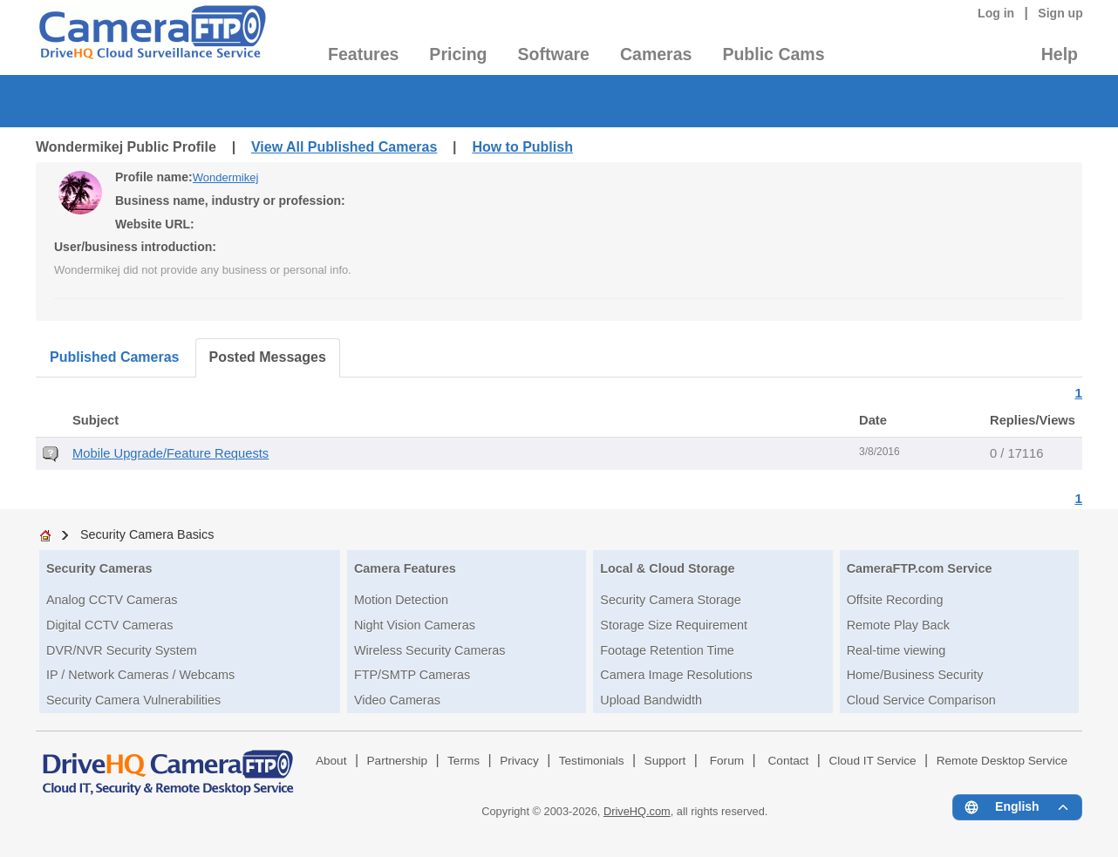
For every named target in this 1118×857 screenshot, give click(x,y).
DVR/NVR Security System (121, 650)
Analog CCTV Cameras (111, 600)
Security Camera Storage (670, 600)
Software (554, 54)
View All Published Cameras (344, 146)
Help (1059, 54)
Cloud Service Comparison (921, 700)
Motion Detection (401, 600)
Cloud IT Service (872, 760)
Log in (996, 13)
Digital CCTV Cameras (110, 625)
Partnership (397, 760)
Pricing (458, 54)
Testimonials (591, 760)
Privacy (519, 760)
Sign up (1060, 13)
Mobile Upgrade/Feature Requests (170, 453)
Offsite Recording (895, 600)
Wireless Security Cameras (430, 650)
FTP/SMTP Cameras (412, 675)
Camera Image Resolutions (676, 675)
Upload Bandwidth (651, 700)
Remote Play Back (898, 625)
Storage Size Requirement (673, 625)
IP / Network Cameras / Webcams (140, 675)
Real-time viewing (896, 650)
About (331, 760)
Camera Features (405, 568)
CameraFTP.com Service (919, 568)
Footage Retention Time (667, 650)
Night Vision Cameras (414, 625)
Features (363, 54)
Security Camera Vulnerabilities (133, 700)
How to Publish (522, 146)
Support (665, 760)
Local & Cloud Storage (667, 568)
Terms (463, 760)
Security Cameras (99, 568)
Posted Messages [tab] (267, 357)
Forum (727, 760)
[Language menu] (1017, 807)
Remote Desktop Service (1002, 760)
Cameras (656, 54)
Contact (788, 760)
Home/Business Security (915, 675)
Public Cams (773, 54)
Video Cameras (397, 700)
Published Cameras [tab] (115, 357)
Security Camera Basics (147, 534)
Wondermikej (226, 177)
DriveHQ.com (637, 811)
